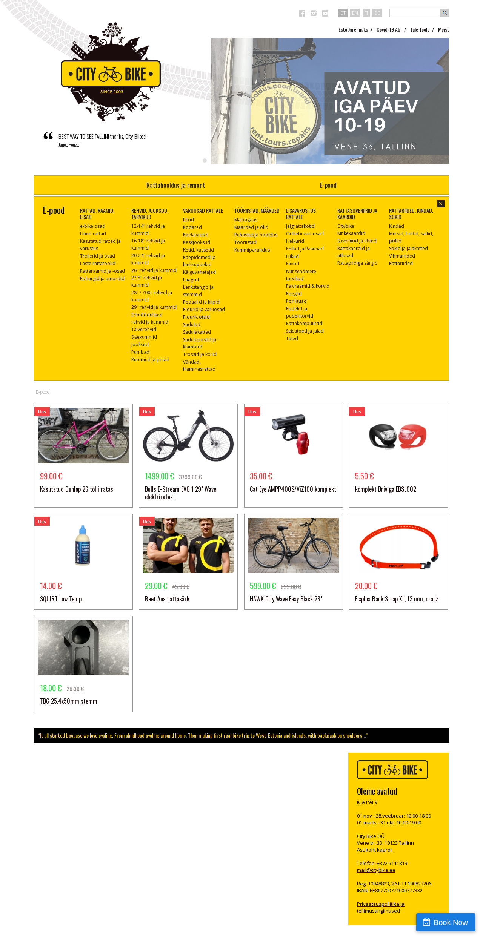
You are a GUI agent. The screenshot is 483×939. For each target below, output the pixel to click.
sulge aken (441, 203)
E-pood (328, 185)
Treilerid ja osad (97, 256)
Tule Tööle (419, 29)
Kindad (396, 226)
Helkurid (295, 241)
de (377, 12)
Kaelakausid (196, 235)
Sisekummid (144, 337)
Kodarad (192, 227)
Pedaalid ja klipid (201, 302)
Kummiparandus (252, 250)
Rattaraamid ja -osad (102, 271)
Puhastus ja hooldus (255, 235)
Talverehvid (143, 329)
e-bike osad (92, 226)
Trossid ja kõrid (200, 354)
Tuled (292, 338)
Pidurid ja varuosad (204, 309)
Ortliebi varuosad (305, 233)
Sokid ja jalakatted (408, 248)
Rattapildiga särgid (357, 263)
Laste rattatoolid (97, 263)
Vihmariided (402, 256)
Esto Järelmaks (353, 29)
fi (366, 12)
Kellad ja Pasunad (305, 248)
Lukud (292, 256)
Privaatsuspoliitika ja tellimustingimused (381, 907)
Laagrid (191, 279)
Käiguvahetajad (199, 272)
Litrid (188, 219)
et (343, 12)
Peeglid (294, 293)
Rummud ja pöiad (150, 359)
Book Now (451, 922)
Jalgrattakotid (300, 226)
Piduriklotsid (196, 317)
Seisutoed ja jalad (305, 331)
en (355, 12)
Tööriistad (245, 242)
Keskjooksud (196, 242)
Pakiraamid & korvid (307, 286)
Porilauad (296, 301)
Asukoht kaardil (375, 849)
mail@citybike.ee (376, 870)
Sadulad (191, 324)
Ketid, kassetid (198, 250)
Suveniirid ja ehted (357, 241)
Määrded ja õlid (251, 227)
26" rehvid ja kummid (154, 270)
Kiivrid (292, 264)
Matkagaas (245, 219)
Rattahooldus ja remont (175, 185)
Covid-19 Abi (389, 29)
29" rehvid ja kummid (154, 307)
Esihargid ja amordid (102, 278)
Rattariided (401, 263)
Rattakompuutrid (304, 323)
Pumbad (140, 352)
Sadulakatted (197, 332)
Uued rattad (93, 233)
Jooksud (140, 344)
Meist (443, 29)
